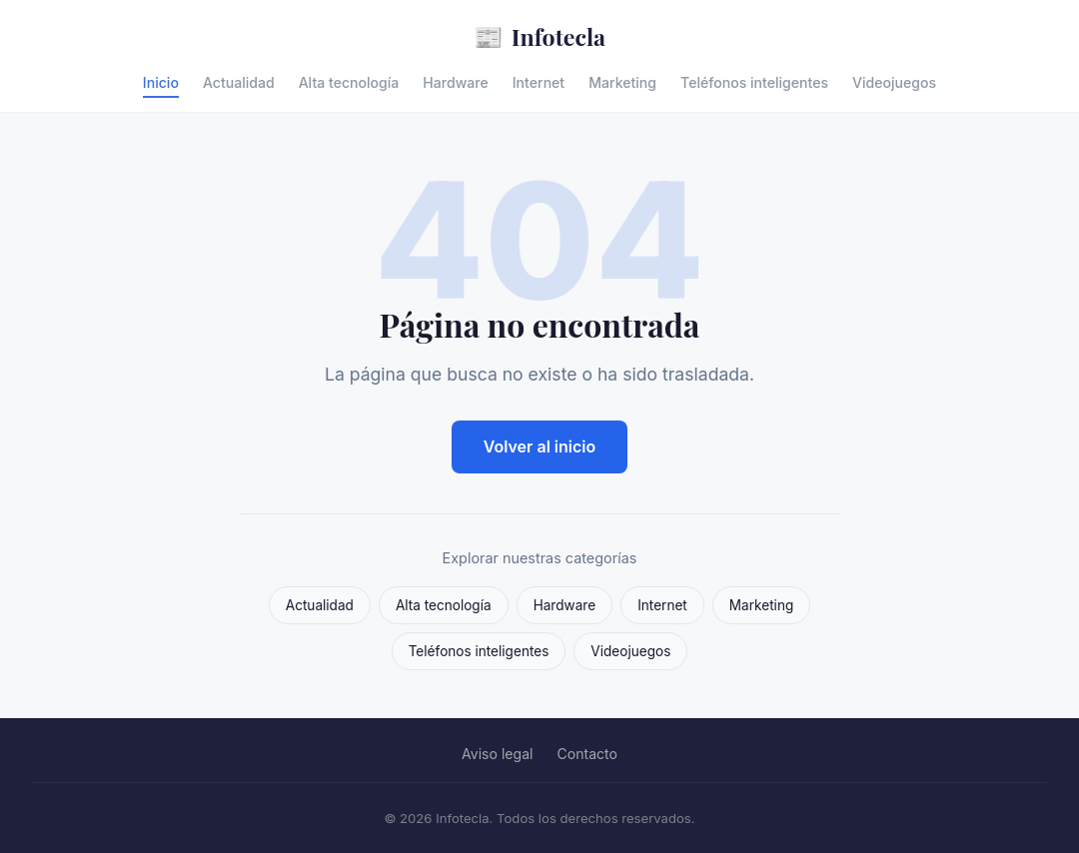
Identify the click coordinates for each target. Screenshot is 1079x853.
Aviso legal (497, 753)
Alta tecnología (349, 82)
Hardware (455, 82)
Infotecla (539, 36)
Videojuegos (894, 82)
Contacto (586, 753)
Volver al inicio (540, 446)
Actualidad (239, 82)
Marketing (622, 82)
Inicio (161, 82)
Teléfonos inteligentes (754, 82)
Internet (538, 82)
